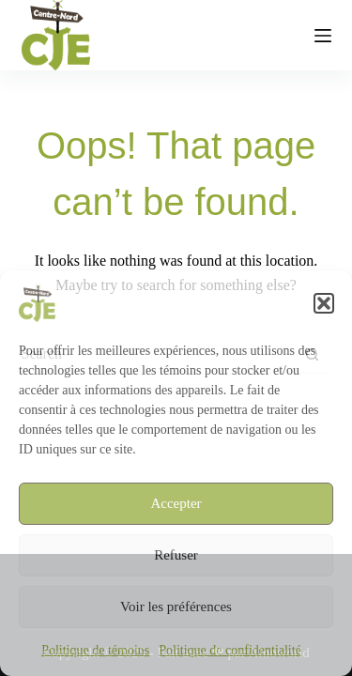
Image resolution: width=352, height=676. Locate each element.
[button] (323, 303)
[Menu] (322, 35)
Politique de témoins (95, 650)
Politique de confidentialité (230, 650)
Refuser (176, 554)
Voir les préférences (176, 606)
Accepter (175, 503)
